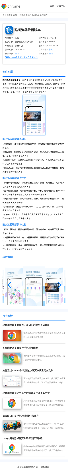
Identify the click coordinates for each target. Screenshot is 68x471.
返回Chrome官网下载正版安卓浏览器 (21, 57)
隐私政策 (45, 467)
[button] (9, 283)
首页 (52, 6)
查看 (52, 53)
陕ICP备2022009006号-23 (27, 467)
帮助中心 (60, 6)
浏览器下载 (25, 15)
